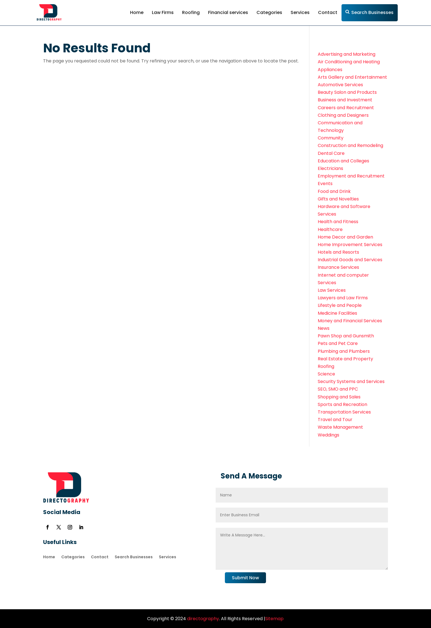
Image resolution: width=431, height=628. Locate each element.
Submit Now (245, 578)
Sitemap (274, 618)
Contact (327, 12)
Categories (269, 12)
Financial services (228, 12)
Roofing (191, 12)
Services (300, 12)
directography (202, 618)
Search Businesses (372, 12)
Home (136, 12)
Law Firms (163, 12)
